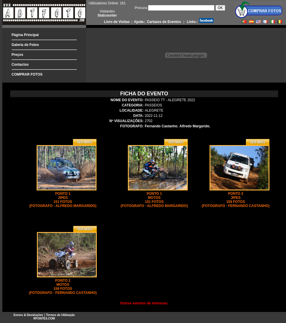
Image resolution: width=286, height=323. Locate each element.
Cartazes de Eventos (163, 22)
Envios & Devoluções (28, 315)
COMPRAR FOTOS (27, 74)
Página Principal (25, 35)
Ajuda (138, 22)
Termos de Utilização (60, 315)
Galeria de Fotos (25, 45)
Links (191, 22)
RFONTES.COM (44, 318)
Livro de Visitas (117, 22)
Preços (17, 55)
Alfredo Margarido (194, 126)
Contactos (20, 65)
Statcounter (107, 15)
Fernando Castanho (161, 126)
